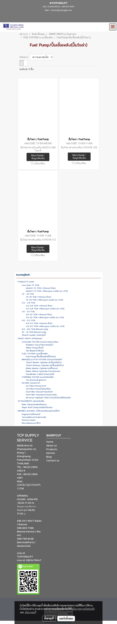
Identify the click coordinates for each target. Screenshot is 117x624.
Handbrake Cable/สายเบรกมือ (40, 374)
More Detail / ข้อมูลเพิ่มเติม (38, 157)
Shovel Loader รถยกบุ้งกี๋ (33, 335)
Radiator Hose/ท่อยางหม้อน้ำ (39, 344)
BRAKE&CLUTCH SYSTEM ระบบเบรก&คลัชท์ (42, 359)
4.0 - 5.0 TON (28, 320)
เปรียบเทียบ (39, 163)
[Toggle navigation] (112, 26)
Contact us (52, 460)
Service (50, 453)
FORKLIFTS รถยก (26, 281)
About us (51, 445)
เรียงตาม (24, 57)
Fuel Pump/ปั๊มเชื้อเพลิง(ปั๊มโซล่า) (41, 356)
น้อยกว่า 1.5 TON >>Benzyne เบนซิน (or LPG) (47, 291)
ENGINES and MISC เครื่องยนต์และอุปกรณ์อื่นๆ (39, 410)
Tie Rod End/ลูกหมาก (36, 380)
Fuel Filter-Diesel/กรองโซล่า (39, 391)
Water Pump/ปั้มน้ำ (35, 347)
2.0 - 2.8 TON (28, 302)
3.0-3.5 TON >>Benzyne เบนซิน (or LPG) (45, 317)
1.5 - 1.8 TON (28, 294)
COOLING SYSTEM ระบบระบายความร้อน (40, 341)
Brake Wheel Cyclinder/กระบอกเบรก (43, 371)
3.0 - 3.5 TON (28, 311)
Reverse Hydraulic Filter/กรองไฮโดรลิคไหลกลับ (48, 397)
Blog (49, 456)
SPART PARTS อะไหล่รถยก (30, 338)
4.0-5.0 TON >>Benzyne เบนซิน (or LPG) (45, 326)
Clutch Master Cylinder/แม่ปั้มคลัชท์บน (44, 362)
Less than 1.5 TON (30, 285)
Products (51, 449)
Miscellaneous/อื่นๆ (31, 423)
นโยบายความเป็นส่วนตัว (83, 608)
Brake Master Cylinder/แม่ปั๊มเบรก (42, 368)
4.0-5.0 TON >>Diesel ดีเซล (39, 323)
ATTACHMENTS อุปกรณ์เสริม (31, 401)
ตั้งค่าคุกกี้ (49, 618)
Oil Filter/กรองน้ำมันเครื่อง (38, 388)
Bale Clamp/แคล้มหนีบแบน (34, 404)
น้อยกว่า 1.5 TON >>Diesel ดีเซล (41, 288)
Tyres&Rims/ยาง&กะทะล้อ (34, 417)
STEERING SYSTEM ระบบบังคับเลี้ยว (38, 377)
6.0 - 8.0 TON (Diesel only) (35, 329)
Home (49, 441)
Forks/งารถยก (29, 420)
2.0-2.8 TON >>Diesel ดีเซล (39, 305)
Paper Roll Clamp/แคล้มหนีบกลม (37, 407)
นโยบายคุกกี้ (30, 612)
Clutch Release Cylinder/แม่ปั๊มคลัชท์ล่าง (45, 365)
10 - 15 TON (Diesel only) (34, 332)
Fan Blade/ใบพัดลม (35, 350)
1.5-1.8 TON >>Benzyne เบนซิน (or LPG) (44, 299)
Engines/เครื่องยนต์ (31, 414)
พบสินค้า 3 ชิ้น (26, 69)
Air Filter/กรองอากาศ (36, 385)
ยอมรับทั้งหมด (66, 618)
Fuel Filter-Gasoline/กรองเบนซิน (41, 394)
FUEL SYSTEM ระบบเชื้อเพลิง (35, 353)
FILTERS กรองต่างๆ (31, 383)
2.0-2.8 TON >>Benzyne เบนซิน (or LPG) (45, 308)
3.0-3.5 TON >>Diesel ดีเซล (39, 314)
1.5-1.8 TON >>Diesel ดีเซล (38, 296)
